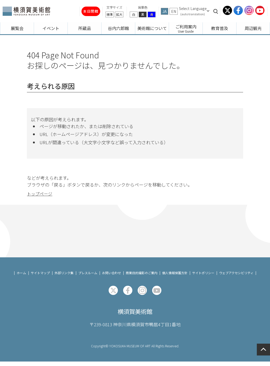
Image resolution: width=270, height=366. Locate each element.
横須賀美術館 (135, 315)
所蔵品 (84, 28)
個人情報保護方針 (174, 275)
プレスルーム (87, 275)
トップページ (40, 191)
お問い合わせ (111, 275)
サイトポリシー (203, 275)
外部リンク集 (64, 275)
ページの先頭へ (263, 349)
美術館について (152, 28)
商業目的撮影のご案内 (141, 275)
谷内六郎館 (118, 28)
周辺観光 (253, 28)
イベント (50, 28)
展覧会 (17, 28)
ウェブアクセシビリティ (236, 275)
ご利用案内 (185, 26)
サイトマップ (40, 275)
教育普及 (219, 28)
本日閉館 (87, 11)
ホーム (21, 275)
